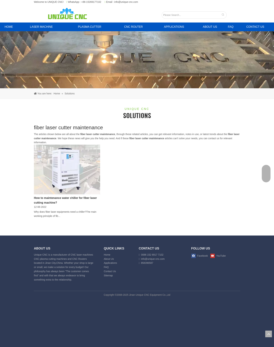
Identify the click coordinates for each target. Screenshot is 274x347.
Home (107, 254)
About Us (109, 259)
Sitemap (108, 275)
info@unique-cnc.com (126, 2)
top (268, 334)
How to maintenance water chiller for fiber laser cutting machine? (65, 200)
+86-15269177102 (91, 2)
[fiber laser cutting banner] (137, 59)
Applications (110, 263)
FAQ (106, 267)
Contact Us (110, 271)
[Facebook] (199, 256)
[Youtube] (217, 256)
